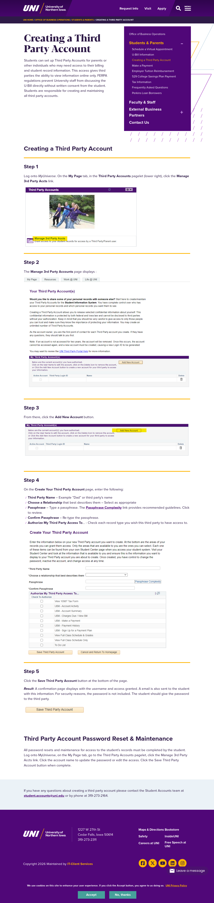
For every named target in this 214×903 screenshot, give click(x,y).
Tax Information (141, 82)
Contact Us (139, 122)
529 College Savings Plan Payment (154, 76)
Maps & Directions (146, 831)
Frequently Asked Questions (150, 87)
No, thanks (122, 894)
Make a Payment (142, 65)
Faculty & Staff (142, 102)
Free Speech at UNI (176, 848)
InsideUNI (172, 840)
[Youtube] (160, 866)
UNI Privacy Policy (176, 885)
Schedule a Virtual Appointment (152, 49)
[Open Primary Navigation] (180, 8)
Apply (161, 8)
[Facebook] (142, 866)
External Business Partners (145, 112)
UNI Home (28, 19)
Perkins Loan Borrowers (147, 93)
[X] (151, 866)
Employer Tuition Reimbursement (153, 71)
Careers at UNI (149, 846)
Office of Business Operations (53, 19)
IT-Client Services (80, 867)
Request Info (129, 8)
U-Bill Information (143, 54)
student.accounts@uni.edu (44, 795)
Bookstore (172, 829)
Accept (91, 894)
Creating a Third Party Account (151, 60)
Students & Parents (84, 19)
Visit (147, 8)
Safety (143, 840)
